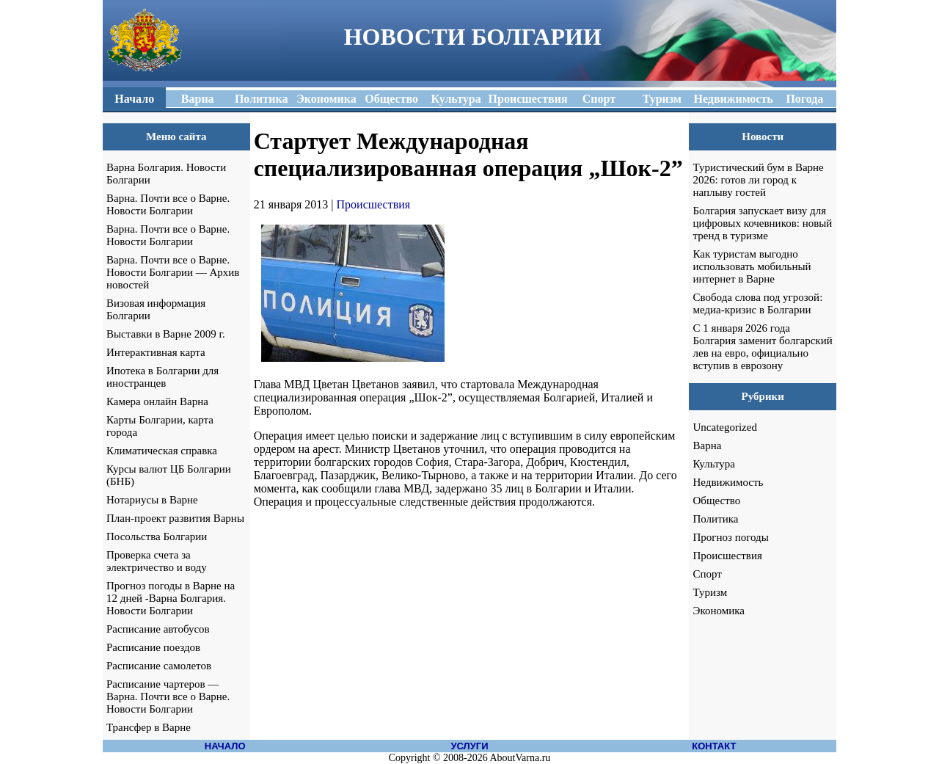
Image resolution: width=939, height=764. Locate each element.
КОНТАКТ (714, 746)
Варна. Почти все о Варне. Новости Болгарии (168, 204)
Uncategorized (724, 427)
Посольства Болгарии (156, 536)
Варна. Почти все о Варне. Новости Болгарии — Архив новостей (172, 272)
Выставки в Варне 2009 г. (165, 334)
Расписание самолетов (158, 666)
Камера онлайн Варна (157, 401)
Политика (715, 519)
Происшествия (374, 204)
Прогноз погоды (730, 537)
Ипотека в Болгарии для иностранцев (162, 377)
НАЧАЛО (225, 746)
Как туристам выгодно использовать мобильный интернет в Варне (752, 266)
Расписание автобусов (158, 629)
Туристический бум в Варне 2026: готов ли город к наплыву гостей (758, 179)
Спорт (707, 574)
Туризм (710, 592)
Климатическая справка (161, 450)
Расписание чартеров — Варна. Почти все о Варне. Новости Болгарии (168, 696)
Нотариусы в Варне (152, 500)
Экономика (718, 610)
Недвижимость (728, 482)
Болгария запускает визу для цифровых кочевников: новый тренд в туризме (762, 223)
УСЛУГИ (469, 746)
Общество (716, 500)
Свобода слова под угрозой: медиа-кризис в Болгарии (757, 303)
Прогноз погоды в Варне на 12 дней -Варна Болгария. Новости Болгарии (170, 598)
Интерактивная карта (155, 352)
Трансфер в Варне (148, 727)
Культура (714, 464)
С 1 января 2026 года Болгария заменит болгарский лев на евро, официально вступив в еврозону (762, 346)
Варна (707, 445)
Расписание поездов (153, 647)
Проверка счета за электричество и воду (156, 561)
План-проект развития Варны (175, 518)
